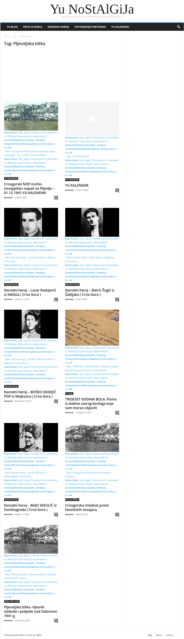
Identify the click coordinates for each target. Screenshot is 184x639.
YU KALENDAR (120, 26)
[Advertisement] (62, 75)
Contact (169, 635)
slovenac (8, 197)
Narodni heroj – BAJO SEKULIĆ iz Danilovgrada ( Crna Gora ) (30, 507)
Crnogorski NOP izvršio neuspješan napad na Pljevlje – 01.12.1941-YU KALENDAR (29, 188)
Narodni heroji (58, 26)
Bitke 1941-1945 (12, 601)
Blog (150, 635)
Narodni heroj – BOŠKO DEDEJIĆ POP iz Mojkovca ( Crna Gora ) (30, 394)
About (159, 635)
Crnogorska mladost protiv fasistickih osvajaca (87, 507)
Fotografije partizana (90, 26)
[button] (178, 27)
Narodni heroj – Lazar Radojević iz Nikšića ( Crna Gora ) (30, 292)
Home (6, 36)
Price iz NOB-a (32, 26)
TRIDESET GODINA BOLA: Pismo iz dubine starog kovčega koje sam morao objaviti (91, 403)
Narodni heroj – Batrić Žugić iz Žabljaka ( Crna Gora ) (89, 292)
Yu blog (12, 26)
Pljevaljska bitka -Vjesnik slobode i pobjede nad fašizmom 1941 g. (30, 611)
